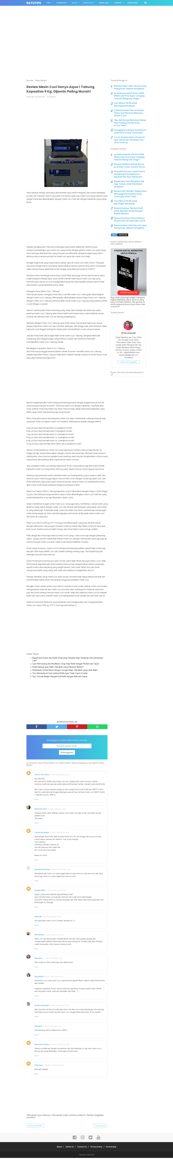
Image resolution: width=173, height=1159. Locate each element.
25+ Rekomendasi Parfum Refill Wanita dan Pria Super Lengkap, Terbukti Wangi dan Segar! (129, 96)
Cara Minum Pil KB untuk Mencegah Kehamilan (125, 104)
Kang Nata (38, 977)
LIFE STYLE (88, 3)
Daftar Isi (68, 1148)
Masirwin (38, 1027)
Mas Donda (39, 936)
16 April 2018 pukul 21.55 (60, 870)
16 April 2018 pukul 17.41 (57, 810)
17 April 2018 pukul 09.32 (54, 936)
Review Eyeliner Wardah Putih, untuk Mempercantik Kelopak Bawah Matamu (128, 211)
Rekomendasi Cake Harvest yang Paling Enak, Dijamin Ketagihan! (130, 87)
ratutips (33, 3)
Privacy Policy (98, 1148)
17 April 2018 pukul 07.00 (56, 891)
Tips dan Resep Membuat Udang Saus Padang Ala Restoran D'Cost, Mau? (130, 123)
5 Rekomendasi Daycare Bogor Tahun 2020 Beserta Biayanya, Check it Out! (129, 113)
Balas (36, 800)
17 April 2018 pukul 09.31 (52, 917)
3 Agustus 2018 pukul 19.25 (53, 1066)
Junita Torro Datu (41, 776)
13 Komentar (51, 98)
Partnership (114, 1148)
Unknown (38, 1066)
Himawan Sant (40, 810)
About (56, 1148)
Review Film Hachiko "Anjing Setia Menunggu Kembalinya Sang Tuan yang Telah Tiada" (130, 194)
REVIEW (118, 3)
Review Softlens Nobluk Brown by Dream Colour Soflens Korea (129, 165)
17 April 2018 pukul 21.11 (52, 1027)
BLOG (74, 3)
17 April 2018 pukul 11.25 (52, 959)
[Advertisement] (86, 17)
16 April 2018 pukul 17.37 (59, 776)
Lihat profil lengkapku (128, 362)
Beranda (29, 80)
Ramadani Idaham (42, 870)
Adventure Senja (41, 1045)
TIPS (48, 3)
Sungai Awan (39, 891)
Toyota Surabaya (41, 833)
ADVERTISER (132, 3)
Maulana (38, 959)
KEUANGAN (61, 3)
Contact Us (82, 1148)
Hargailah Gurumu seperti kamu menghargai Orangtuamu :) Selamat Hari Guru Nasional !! (129, 174)
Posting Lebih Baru (35, 1127)
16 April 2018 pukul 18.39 (59, 833)
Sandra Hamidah (41, 1006)
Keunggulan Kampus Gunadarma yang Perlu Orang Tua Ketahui (130, 131)
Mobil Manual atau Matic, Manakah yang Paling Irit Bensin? (58, 668)
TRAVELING (103, 3)
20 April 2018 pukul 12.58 (59, 1045)
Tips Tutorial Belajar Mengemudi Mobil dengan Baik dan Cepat (59, 677)
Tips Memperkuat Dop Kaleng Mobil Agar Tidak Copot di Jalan (60, 674)
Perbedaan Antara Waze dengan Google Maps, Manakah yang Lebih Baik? (65, 671)
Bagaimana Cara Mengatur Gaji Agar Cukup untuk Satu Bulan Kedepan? (129, 184)
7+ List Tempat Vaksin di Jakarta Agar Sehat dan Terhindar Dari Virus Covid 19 (129, 140)
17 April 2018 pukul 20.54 (59, 1006)
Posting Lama (100, 1127)
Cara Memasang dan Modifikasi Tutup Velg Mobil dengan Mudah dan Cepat (65, 665)
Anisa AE (38, 917)
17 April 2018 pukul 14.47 (53, 977)
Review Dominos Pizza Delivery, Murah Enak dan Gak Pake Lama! (129, 219)
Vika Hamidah (130, 333)
